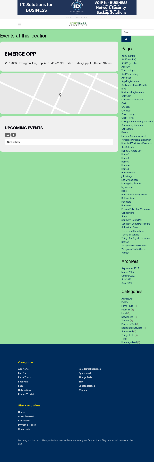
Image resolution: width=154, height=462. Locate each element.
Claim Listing (128, 114)
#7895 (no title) (129, 63)
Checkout (126, 110)
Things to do (127, 335)
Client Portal (127, 118)
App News (126, 298)
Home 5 (125, 169)
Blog (123, 88)
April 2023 (126, 283)
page (124, 191)
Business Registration (132, 92)
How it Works (128, 172)
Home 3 (125, 161)
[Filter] (7, 135)
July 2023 (126, 279)
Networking (127, 317)
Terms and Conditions (132, 231)
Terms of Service (130, 234)
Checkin (125, 107)
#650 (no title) (128, 59)
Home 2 (125, 158)
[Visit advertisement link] (77, 7)
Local (124, 313)
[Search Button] (134, 24)
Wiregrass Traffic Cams (133, 249)
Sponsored (127, 331)
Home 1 (125, 154)
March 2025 (127, 272)
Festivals (125, 309)
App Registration (130, 81)
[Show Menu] (19, 24)
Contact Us (127, 129)
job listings (126, 176)
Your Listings (128, 70)
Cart (123, 103)
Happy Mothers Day (131, 150)
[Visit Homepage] (77, 24)
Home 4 (125, 165)
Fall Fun (125, 302)
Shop (124, 216)
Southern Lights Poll (131, 220)
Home (21, 412)
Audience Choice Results (134, 85)
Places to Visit (128, 324)
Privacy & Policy (27, 425)
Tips (123, 338)
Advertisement (26, 416)
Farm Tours (127, 306)
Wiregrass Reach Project (134, 245)
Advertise (126, 77)
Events (124, 132)
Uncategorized (129, 342)
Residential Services (131, 328)
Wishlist (125, 253)
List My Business (129, 180)
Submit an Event (129, 227)
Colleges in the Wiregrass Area (137, 121)
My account (127, 187)
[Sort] (13, 135)
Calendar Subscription (132, 99)
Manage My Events (131, 183)
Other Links (24, 429)
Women (125, 320)
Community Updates (132, 125)
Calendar (126, 96)
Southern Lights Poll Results (135, 223)
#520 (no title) (128, 56)
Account (125, 67)
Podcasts (126, 201)
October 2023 (128, 275)
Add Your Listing (129, 74)
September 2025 (130, 268)
